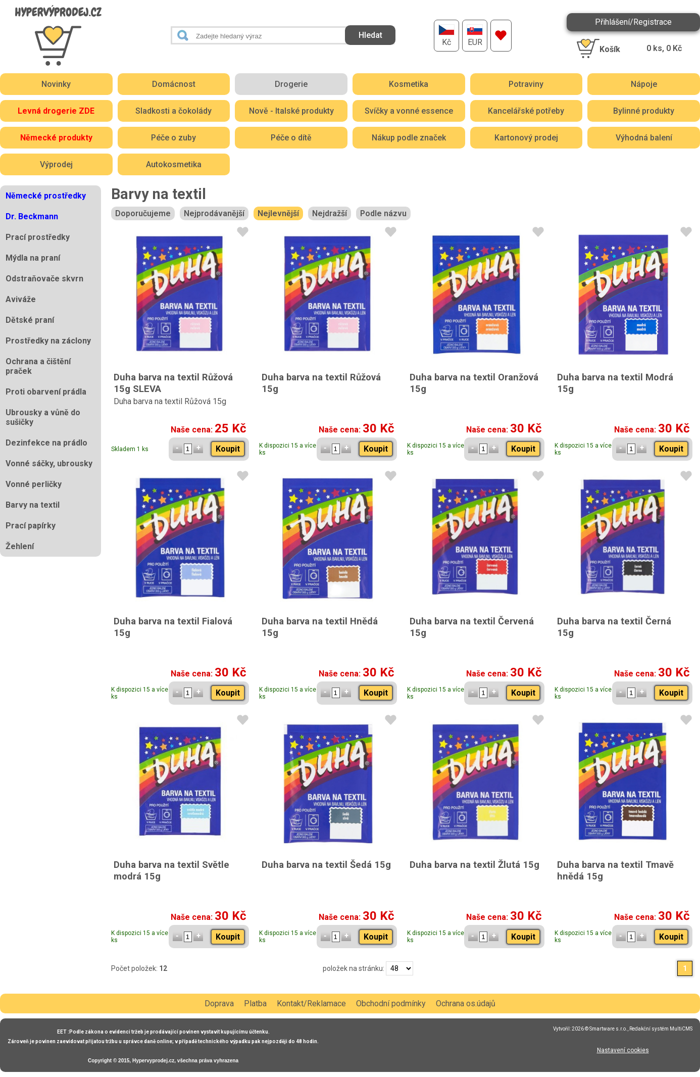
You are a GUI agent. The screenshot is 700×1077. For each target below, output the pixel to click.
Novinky (56, 84)
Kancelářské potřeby (526, 111)
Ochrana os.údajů (465, 1003)
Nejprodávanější (214, 213)
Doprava (219, 1003)
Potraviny (526, 84)
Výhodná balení (644, 137)
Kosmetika (408, 84)
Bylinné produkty (643, 111)
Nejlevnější (278, 213)
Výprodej (56, 164)
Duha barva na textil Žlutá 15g (474, 864)
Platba (255, 1003)
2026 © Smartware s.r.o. (599, 1029)
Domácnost (173, 84)
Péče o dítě (291, 137)
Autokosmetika (174, 164)
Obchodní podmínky (391, 1003)
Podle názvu (383, 213)
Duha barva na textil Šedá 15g (326, 864)
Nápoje (644, 84)
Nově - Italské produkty (291, 111)
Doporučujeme (143, 213)
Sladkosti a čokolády (173, 111)
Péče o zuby (173, 137)
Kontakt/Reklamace (311, 1003)
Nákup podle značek (409, 137)
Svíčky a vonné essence (409, 111)
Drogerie (291, 84)
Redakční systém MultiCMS (660, 1029)
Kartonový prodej (526, 137)
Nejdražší (329, 213)
